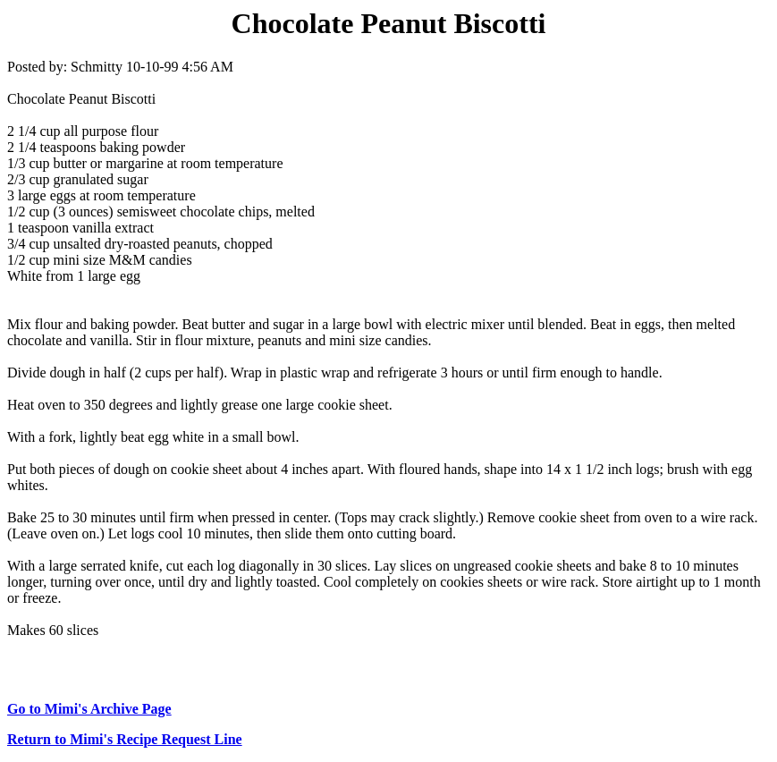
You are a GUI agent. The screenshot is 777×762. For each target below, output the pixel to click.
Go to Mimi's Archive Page (89, 708)
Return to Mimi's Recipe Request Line (124, 739)
